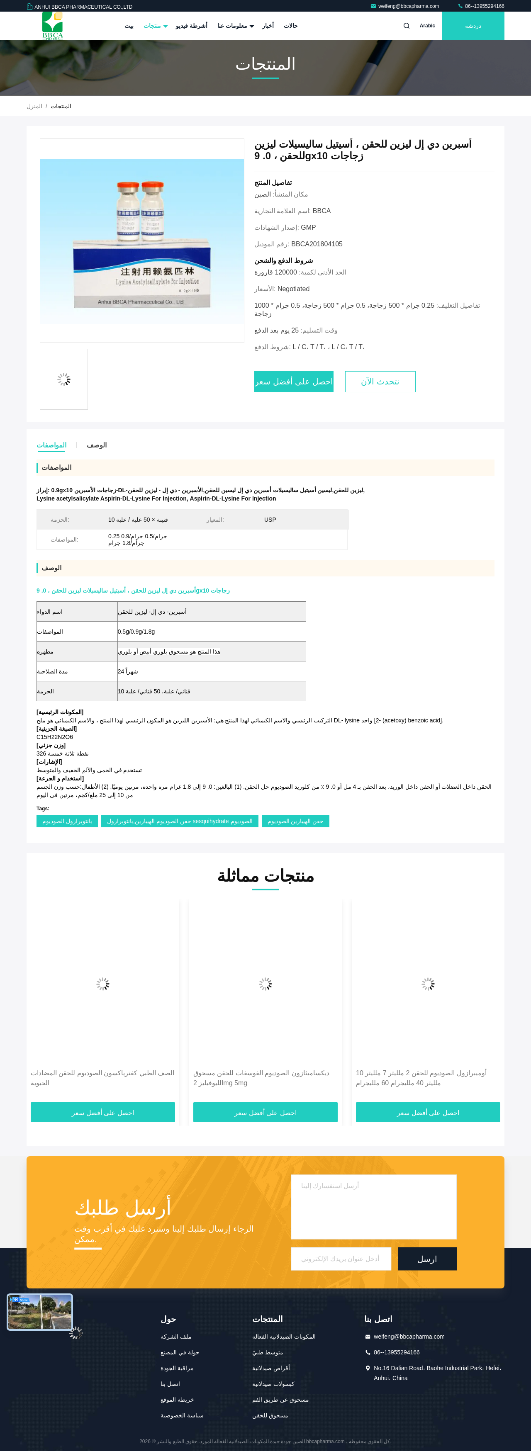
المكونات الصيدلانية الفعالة (284, 1336)
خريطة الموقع (177, 1399)
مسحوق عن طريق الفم (280, 1399)
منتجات (155, 25)
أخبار (268, 25)
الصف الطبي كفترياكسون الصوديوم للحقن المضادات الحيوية (102, 1077)
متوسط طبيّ (267, 1352)
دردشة (473, 25)
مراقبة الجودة (177, 1368)
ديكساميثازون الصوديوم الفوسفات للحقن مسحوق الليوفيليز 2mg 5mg (261, 1077)
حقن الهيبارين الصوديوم (296, 821)
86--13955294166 (480, 6)
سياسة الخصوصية (182, 1415)
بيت (129, 25)
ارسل (427, 1258)
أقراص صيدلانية (271, 1368)
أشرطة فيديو (191, 25)
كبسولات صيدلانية (273, 1384)
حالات (291, 25)
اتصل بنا (170, 1384)
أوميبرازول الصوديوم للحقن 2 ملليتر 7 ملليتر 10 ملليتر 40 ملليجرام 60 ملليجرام (421, 1077)
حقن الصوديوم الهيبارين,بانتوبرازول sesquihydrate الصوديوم (180, 821)
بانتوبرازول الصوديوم (67, 821)
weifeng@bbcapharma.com (405, 6)
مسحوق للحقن (270, 1415)
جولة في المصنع (180, 1352)
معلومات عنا (234, 25)
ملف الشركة (176, 1336)
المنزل (34, 106)
